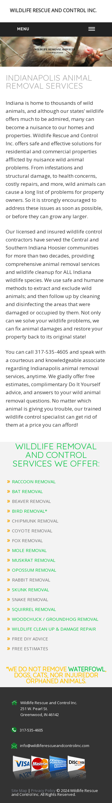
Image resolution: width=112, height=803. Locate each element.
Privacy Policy (43, 790)
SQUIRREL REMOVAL (34, 609)
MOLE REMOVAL (29, 550)
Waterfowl (86, 669)
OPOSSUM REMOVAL (34, 570)
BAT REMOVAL (27, 491)
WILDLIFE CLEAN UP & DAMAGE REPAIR (54, 629)
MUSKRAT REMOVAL (33, 560)
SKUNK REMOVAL (30, 589)
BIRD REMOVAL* (29, 511)
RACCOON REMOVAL (34, 481)
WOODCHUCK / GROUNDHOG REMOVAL (55, 619)
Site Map (19, 790)
